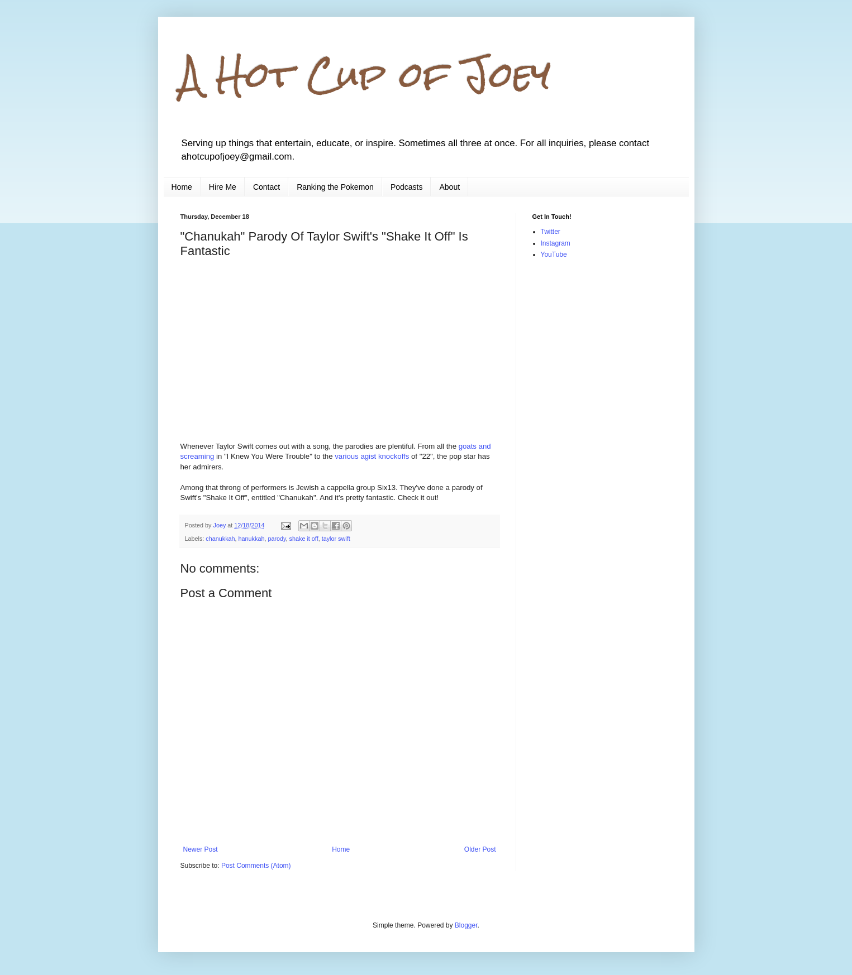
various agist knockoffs (372, 456)
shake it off (303, 538)
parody (276, 538)
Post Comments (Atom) (256, 866)
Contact (266, 186)
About (449, 186)
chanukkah (220, 538)
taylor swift (336, 538)
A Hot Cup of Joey (365, 74)
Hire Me (222, 186)
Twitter (550, 232)
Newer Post (200, 849)
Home (182, 186)
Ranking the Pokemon (335, 186)
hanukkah (252, 538)
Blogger (466, 925)
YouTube (554, 254)
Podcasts (407, 186)
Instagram (555, 243)
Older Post (480, 849)
